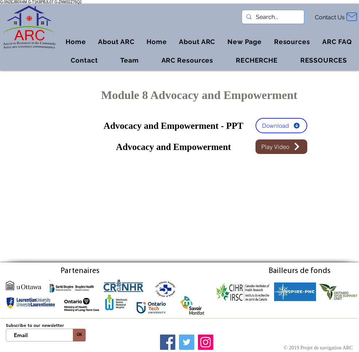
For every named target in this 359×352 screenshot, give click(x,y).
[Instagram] (205, 342)
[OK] (79, 335)
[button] (292, 42)
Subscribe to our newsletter (35, 325)
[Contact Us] (331, 17)
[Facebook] (167, 342)
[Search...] (272, 17)
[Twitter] (186, 342)
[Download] (281, 125)
